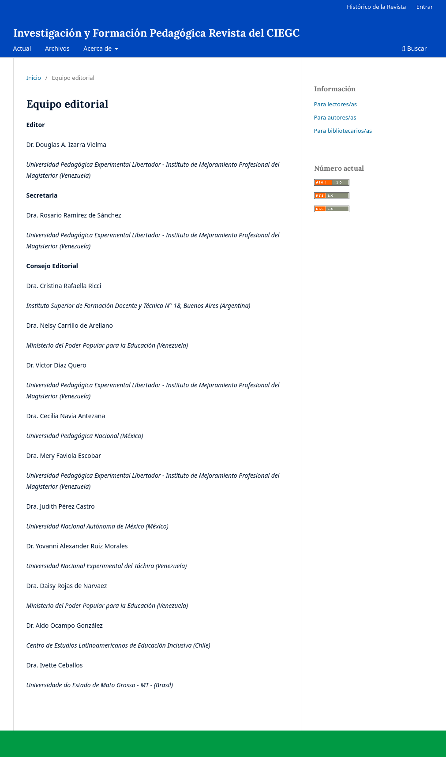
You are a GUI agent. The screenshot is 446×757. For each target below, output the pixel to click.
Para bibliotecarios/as (343, 131)
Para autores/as (335, 117)
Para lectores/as (335, 104)
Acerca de (98, 48)
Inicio (33, 78)
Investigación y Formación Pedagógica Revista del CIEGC (156, 33)
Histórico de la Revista (376, 7)
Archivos (57, 48)
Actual (22, 48)
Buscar (414, 48)
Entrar (424, 7)
